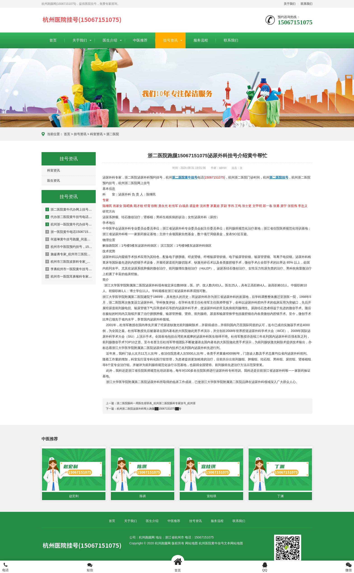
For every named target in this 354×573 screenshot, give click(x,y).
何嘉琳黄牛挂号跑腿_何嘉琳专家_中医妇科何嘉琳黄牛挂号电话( (68, 239)
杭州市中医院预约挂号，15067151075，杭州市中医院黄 (68, 246)
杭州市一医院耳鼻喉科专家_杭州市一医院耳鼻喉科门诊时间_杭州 (68, 276)
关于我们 (290, 3)
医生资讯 (53, 180)
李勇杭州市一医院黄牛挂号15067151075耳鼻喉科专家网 (68, 269)
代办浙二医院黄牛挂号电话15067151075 (68, 217)
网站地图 (191, 543)
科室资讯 (96, 134)
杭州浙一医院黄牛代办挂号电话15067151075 (68, 224)
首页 (53, 40)
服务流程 (200, 40)
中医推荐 (140, 40)
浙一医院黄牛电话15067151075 (68, 232)
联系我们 (306, 3)
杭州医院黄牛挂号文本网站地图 (221, 543)
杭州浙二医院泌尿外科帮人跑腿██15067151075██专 (149, 408)
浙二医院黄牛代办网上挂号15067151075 (68, 209)
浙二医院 (112, 134)
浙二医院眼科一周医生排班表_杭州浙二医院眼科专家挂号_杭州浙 (156, 403)
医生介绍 (110, 40)
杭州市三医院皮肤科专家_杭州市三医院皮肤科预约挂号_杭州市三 (68, 261)
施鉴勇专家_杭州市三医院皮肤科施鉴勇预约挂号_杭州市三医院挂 (68, 254)
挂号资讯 (170, 40)
